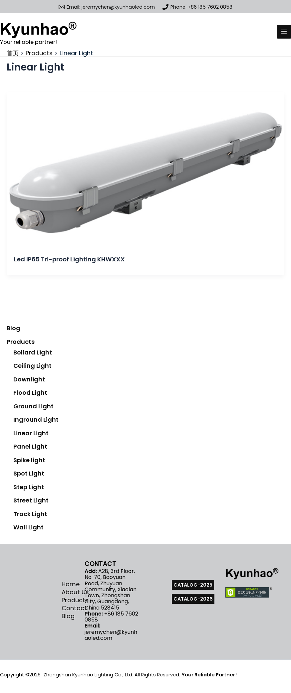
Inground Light (36, 419)
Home (71, 584)
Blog (13, 328)
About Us (75, 592)
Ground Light (33, 406)
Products (21, 342)
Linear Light (31, 433)
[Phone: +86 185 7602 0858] (198, 7)
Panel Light (30, 446)
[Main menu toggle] (284, 32)
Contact (74, 608)
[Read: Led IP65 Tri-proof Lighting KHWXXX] (145, 169)
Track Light (30, 514)
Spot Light (28, 473)
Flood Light (30, 392)
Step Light (28, 487)
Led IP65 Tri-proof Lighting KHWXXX (69, 259)
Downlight (29, 379)
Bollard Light (32, 352)
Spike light (29, 460)
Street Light (31, 500)
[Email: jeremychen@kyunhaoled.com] (107, 7)
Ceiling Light (32, 365)
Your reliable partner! (28, 42)
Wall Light (28, 527)
